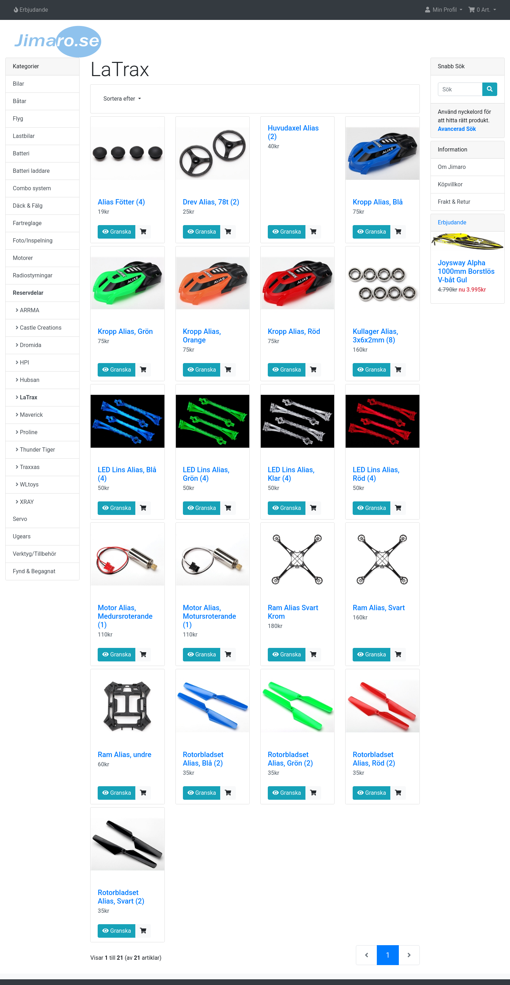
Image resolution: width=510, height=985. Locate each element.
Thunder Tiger (35, 449)
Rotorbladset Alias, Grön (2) (290, 758)
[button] (443, 10)
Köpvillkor (450, 184)
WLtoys (27, 484)
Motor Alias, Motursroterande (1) (209, 616)
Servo (20, 519)
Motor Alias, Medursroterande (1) (125, 616)
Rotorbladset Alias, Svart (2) (121, 896)
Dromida (29, 345)
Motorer (23, 258)
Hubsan (27, 380)
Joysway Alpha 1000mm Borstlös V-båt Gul (466, 271)
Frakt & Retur (454, 201)
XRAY (25, 502)
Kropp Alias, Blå (378, 202)
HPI (22, 362)
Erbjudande (452, 222)
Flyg (18, 118)
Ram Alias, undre (124, 754)
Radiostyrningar (33, 275)
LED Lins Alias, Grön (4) (206, 474)
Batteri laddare (31, 170)
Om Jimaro (452, 167)
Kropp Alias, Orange (202, 335)
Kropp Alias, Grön (125, 331)
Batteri (21, 153)
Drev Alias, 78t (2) (211, 202)
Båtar (19, 101)
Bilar (18, 83)
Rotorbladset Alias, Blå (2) (203, 758)
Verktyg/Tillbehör (34, 553)
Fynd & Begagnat (34, 571)
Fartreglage (27, 223)
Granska (116, 231)
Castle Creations (38, 327)
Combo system (32, 188)
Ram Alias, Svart (379, 607)
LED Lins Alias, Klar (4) (291, 474)
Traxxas (28, 467)
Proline (27, 432)
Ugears (22, 536)
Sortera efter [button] (119, 98)
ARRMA (27, 310)
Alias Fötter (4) (121, 202)
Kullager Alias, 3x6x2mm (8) (375, 335)
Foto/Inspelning (33, 240)
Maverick (29, 414)
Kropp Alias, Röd (294, 331)
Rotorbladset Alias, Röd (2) (374, 758)
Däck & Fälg (28, 205)
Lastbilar (24, 136)
